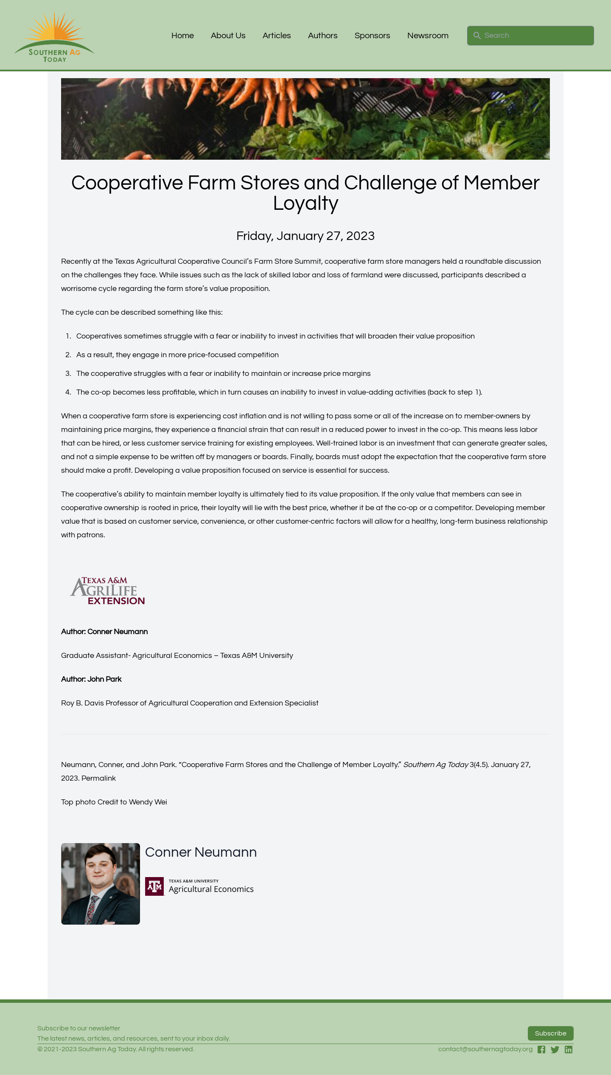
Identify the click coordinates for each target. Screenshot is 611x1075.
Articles (277, 35)
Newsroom (427, 35)
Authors (323, 35)
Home (182, 35)
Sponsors (372, 35)
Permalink (98, 778)
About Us (228, 35)
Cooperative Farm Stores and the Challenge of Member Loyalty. (290, 765)
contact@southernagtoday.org (485, 1049)
